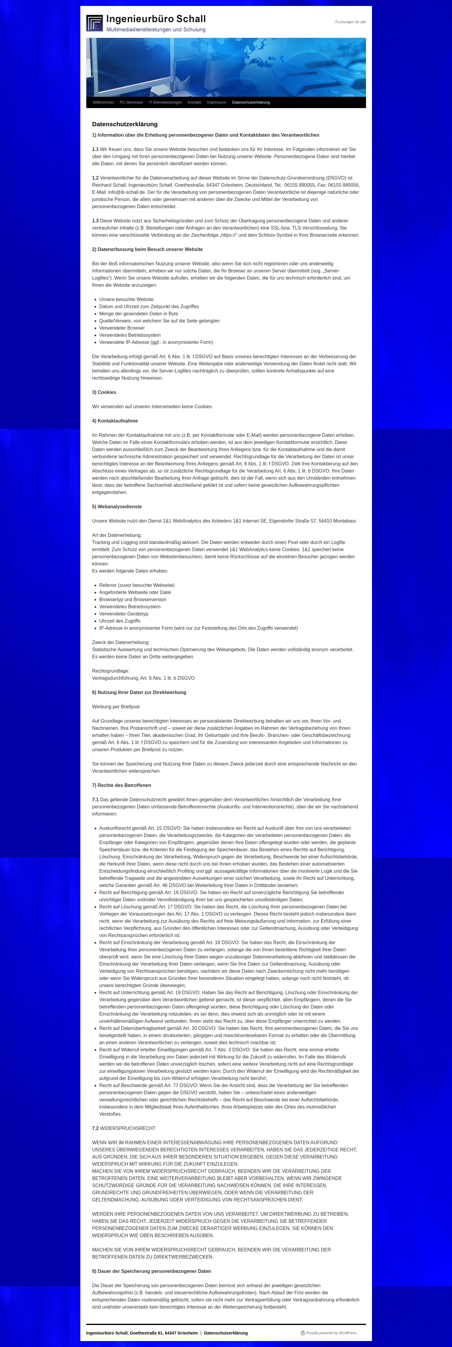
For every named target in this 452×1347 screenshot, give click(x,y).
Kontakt (194, 102)
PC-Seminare (131, 102)
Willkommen (103, 102)
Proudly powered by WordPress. (332, 1333)
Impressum (216, 102)
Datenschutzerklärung (251, 102)
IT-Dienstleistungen (165, 102)
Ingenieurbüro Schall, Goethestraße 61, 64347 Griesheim (142, 1333)
